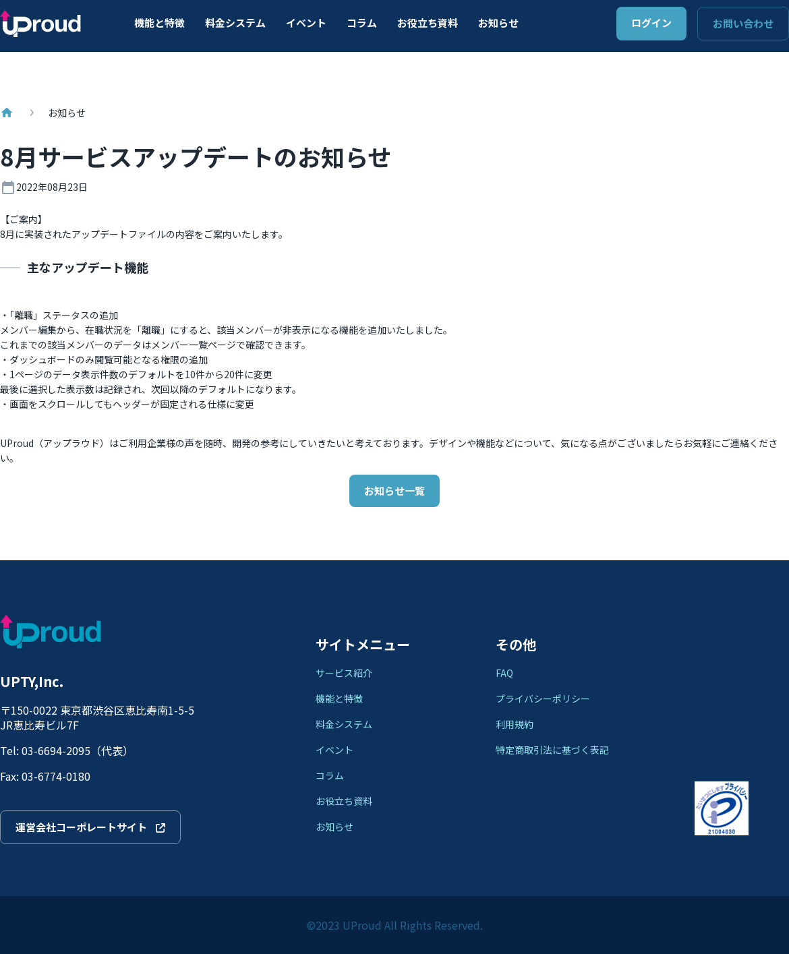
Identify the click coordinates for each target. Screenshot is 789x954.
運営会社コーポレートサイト (90, 827)
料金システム (235, 23)
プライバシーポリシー (543, 698)
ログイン (651, 23)
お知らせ (498, 23)
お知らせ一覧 (394, 490)
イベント (306, 23)
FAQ (504, 673)
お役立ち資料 (427, 23)
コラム (362, 23)
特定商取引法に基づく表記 (552, 749)
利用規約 (514, 724)
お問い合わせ (743, 23)
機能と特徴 (159, 23)
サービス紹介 (344, 673)
